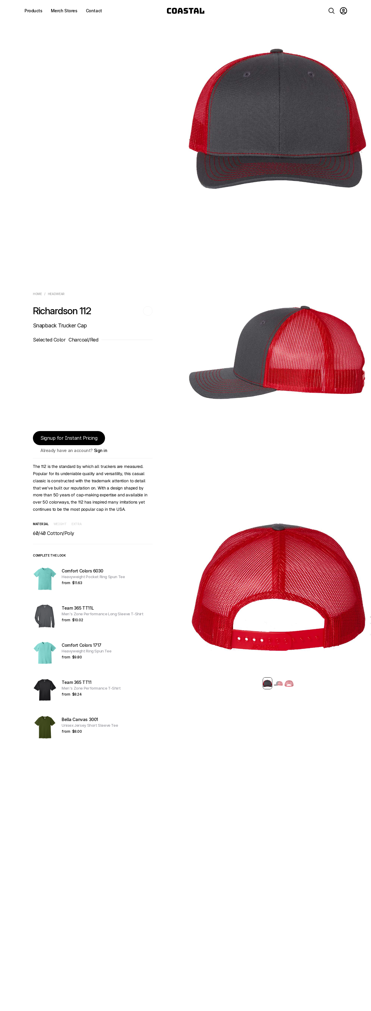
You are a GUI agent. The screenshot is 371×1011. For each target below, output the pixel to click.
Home (37, 294)
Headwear (56, 294)
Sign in (100, 450)
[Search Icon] (331, 11)
